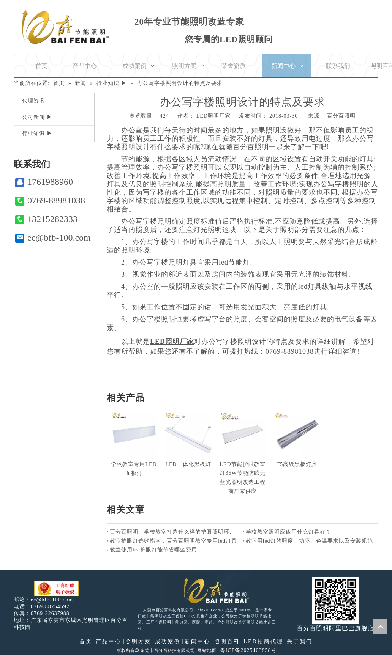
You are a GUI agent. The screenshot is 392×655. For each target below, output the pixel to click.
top (380, 626)
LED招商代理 (263, 641)
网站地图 (207, 650)
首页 (85, 641)
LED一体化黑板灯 (188, 464)
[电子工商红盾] (56, 589)
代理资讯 (33, 101)
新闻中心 (197, 641)
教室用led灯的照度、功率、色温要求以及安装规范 (309, 541)
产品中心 (109, 641)
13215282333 (46, 219)
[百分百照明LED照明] (211, 590)
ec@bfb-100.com (53, 238)
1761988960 (44, 182)
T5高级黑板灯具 (297, 464)
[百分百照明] (65, 27)
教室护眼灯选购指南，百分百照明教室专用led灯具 (173, 541)
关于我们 (300, 641)
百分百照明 (341, 116)
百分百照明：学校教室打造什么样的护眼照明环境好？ (175, 532)
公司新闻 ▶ (37, 117)
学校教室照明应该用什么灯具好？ (288, 532)
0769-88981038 (50, 200)
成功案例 (168, 641)
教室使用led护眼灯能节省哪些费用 (153, 550)
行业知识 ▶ (37, 133)
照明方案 (138, 641)
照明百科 (227, 641)
